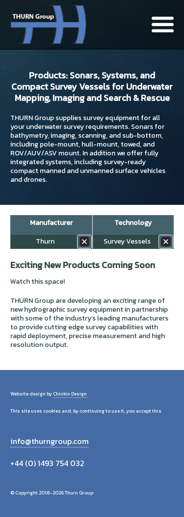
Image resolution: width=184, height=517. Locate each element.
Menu (163, 24)
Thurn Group (49, 24)
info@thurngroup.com (49, 441)
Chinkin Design (70, 393)
